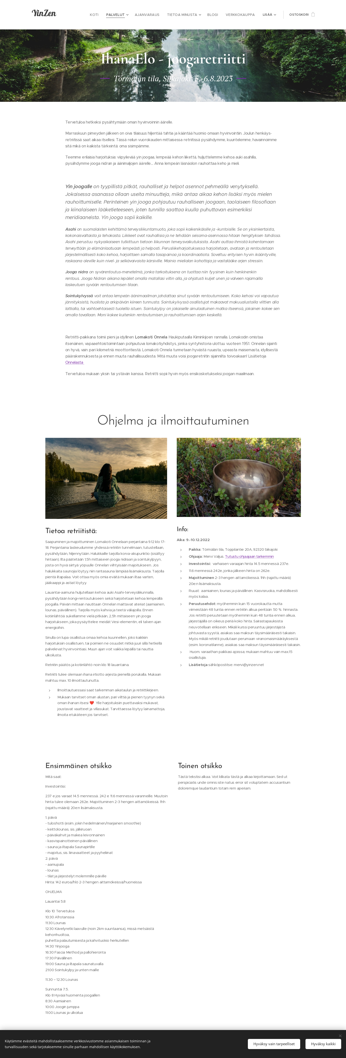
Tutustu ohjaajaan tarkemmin (249, 556)
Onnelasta (74, 362)
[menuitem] (104, 15)
